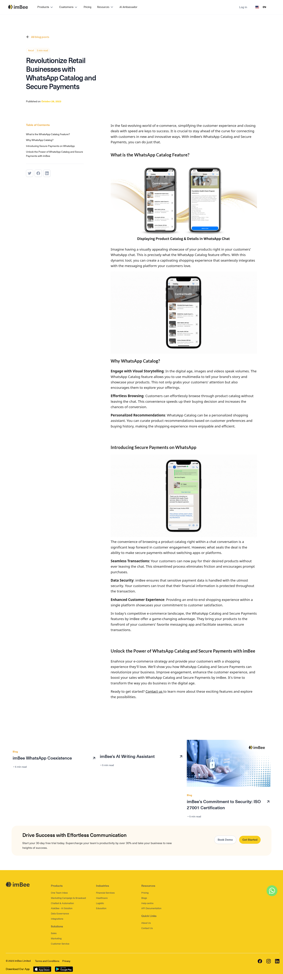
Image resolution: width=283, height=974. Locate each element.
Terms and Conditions (47, 959)
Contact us (154, 689)
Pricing (87, 7)
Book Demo (225, 838)
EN (260, 7)
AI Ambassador (128, 7)
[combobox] (261, 7)
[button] (45, 7)
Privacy (66, 959)
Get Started (249, 838)
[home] (18, 7)
